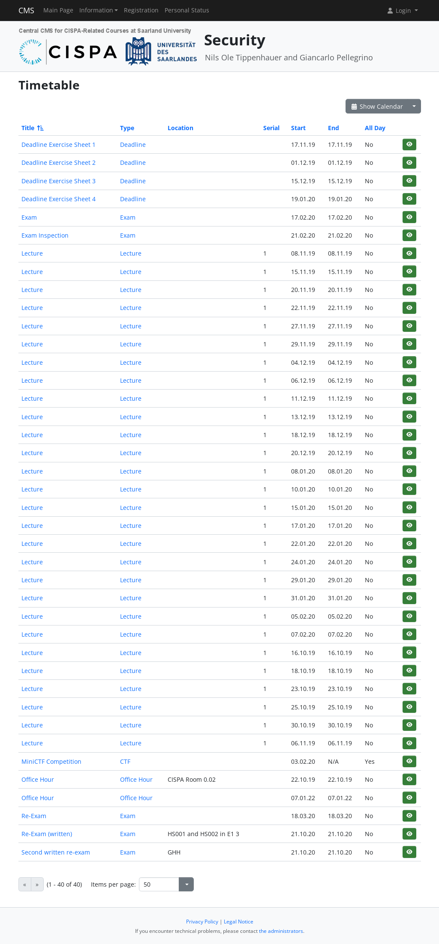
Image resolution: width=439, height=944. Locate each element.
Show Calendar (377, 106)
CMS (26, 10)
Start (298, 128)
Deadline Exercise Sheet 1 (58, 144)
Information (96, 10)
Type (127, 128)
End (333, 128)
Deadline (133, 144)
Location (180, 128)
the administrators (281, 931)
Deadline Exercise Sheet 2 (58, 162)
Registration (141, 10)
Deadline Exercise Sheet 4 (58, 199)
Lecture (32, 253)
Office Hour (37, 779)
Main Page (58, 10)
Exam (29, 217)
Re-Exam (33, 816)
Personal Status (187, 10)
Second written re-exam (55, 852)
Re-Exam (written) (46, 834)
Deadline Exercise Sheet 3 (58, 181)
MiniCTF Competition (51, 761)
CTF (125, 761)
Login (399, 10)
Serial (271, 128)
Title (31, 127)
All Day (375, 128)
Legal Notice (238, 921)
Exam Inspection (45, 235)
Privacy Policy (202, 921)
